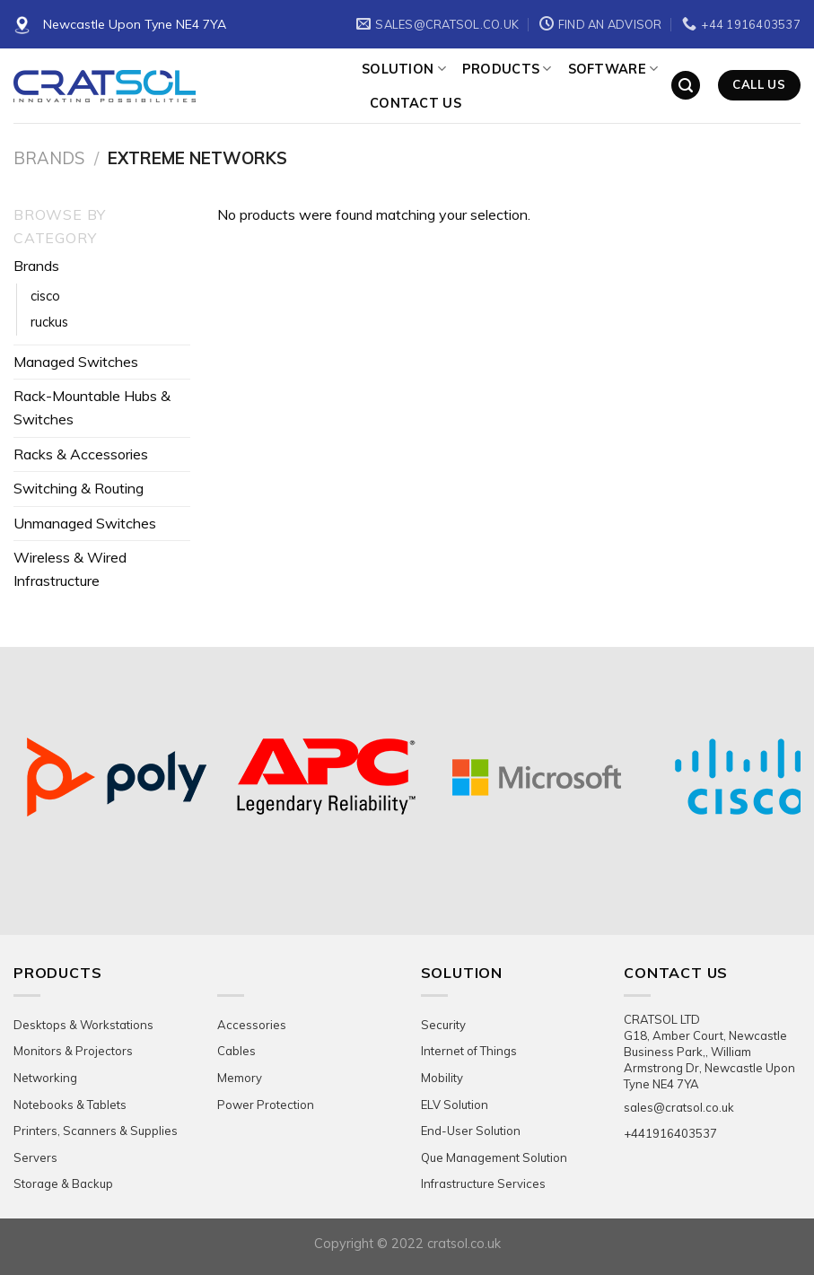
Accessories (251, 1024)
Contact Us (415, 103)
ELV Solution (454, 1104)
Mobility (442, 1077)
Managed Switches (75, 362)
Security (443, 1024)
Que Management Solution (494, 1157)
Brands (48, 158)
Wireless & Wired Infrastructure (70, 568)
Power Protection (265, 1104)
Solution (404, 68)
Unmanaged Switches (84, 523)
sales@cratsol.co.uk (679, 1107)
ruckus (49, 322)
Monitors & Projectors (73, 1051)
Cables (236, 1051)
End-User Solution (471, 1130)
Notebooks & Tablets (70, 1104)
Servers (35, 1157)
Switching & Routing (78, 488)
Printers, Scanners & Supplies (95, 1130)
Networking (45, 1077)
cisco (45, 296)
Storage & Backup (63, 1183)
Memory (239, 1077)
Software (613, 68)
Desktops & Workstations (83, 1024)
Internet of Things (469, 1051)
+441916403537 (670, 1133)
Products (507, 68)
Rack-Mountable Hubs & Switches (92, 407)
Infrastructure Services (483, 1183)
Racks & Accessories (80, 454)
